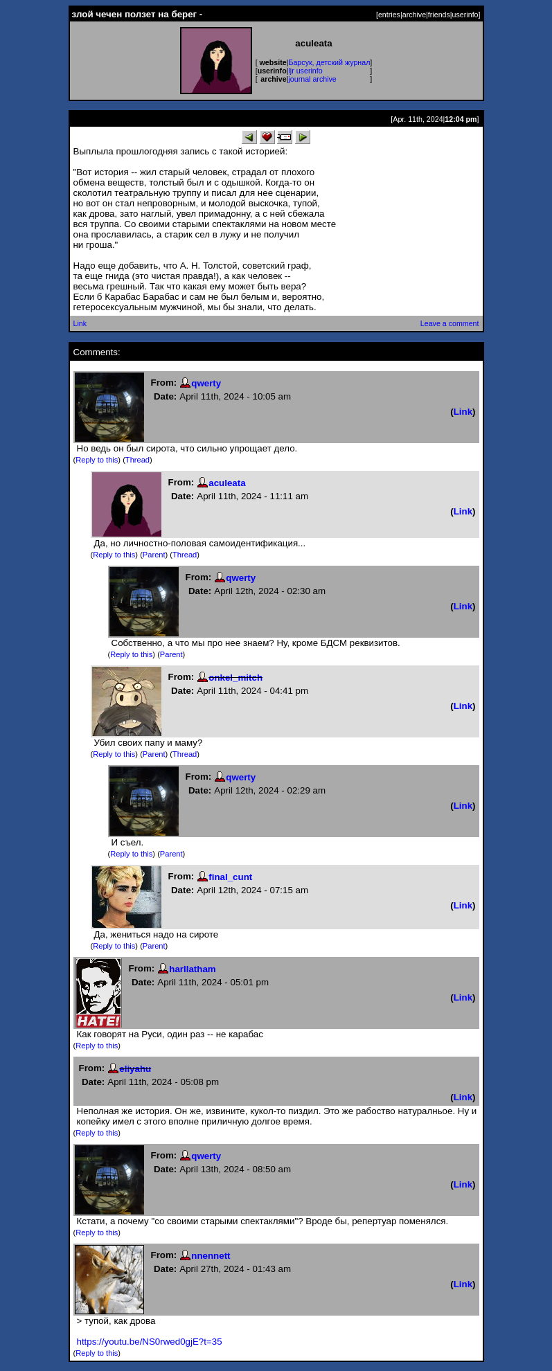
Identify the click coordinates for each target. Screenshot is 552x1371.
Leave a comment (449, 323)
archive (414, 14)
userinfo (465, 14)
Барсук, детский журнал (329, 62)
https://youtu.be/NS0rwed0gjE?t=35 (149, 1341)
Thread (137, 460)
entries (389, 14)
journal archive (312, 79)
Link (80, 323)
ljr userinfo (305, 70)
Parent (154, 554)
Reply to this (96, 460)
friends (439, 14)
